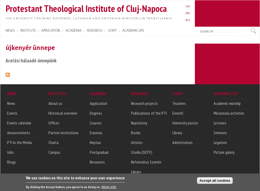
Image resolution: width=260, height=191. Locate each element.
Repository (139, 122)
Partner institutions (63, 132)
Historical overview (62, 113)
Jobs (10, 152)
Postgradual (99, 152)
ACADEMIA (74, 30)
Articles (137, 142)
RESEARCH (94, 30)
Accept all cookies (214, 182)
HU (188, 6)
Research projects (144, 103)
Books (136, 132)
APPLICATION (50, 30)
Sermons (220, 132)
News (11, 103)
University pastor (185, 122)
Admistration (182, 142)
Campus (54, 152)
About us (55, 103)
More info (108, 188)
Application (98, 103)
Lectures (220, 122)
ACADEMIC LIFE (133, 30)
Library (136, 171)
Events (12, 113)
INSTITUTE (28, 30)
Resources (97, 162)
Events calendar (19, 122)
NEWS (10, 30)
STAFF (112, 30)
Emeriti (177, 113)
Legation (220, 142)
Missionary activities (229, 113)
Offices (53, 122)
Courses (96, 122)
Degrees (96, 113)
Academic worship (227, 103)
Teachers (179, 103)
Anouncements (18, 132)
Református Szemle (146, 162)
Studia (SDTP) (141, 152)
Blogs (11, 162)
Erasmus (96, 132)
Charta (53, 142)
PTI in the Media (19, 142)
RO (188, 20)
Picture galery (224, 152)
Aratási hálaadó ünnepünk (31, 60)
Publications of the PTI (149, 113)
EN (188, 13)
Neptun (95, 142)
